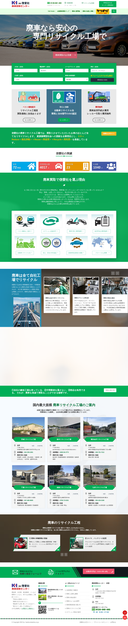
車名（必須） (95, 67)
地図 (33, 445)
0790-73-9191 (64, 500)
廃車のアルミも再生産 (82, 298)
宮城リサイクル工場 (28, 439)
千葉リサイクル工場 (28, 487)
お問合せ (113, 622)
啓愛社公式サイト (85, 622)
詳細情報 (40, 445)
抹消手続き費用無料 (101, 231)
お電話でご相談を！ (28, 608)
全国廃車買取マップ (63, 11)
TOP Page (51, 11)
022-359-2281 (28, 452)
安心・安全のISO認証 (50, 253)
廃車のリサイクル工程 (73, 608)
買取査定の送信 (102, 80)
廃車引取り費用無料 (75, 231)
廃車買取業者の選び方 (73, 605)
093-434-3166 (99, 500)
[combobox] (76, 79)
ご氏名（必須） (19, 67)
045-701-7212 (99, 452)
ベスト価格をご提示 (24, 231)
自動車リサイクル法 (24, 253)
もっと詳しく (29, 120)
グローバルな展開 (101, 253)
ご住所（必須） (19, 75)
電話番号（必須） (45, 67)
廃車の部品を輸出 (109, 298)
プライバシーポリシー (101, 622)
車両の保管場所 (70, 75)
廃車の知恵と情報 (88, 11)
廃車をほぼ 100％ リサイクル (55, 298)
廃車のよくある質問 (72, 601)
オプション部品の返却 (73, 612)
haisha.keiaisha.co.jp (32, 622)
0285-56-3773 (64, 452)
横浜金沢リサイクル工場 (99, 439)
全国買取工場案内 (72, 590)
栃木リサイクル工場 (64, 439)
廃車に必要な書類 (72, 594)
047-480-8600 (28, 500)
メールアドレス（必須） (73, 67)
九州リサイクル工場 (99, 487)
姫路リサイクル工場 (64, 487)
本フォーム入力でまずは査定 (102, 76)
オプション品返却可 (50, 231)
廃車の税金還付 (71, 597)
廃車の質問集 (76, 11)
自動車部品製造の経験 (75, 253)
